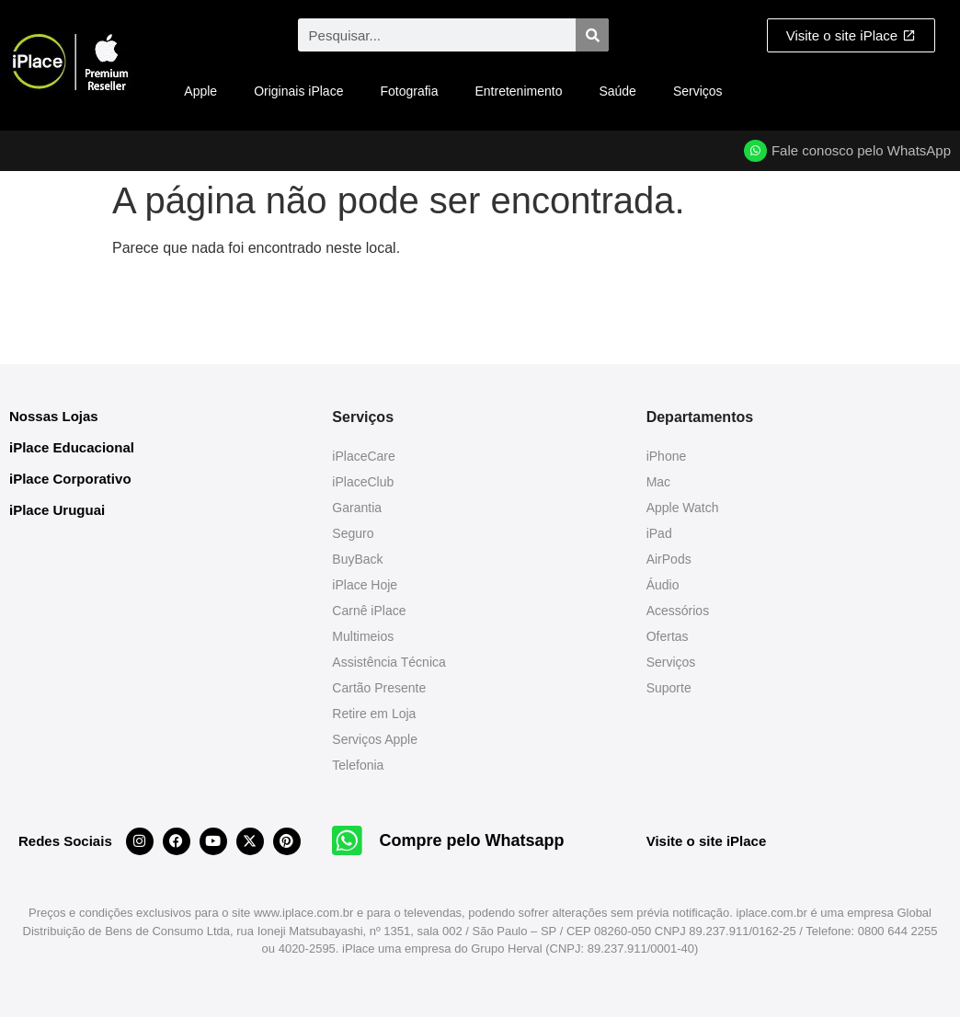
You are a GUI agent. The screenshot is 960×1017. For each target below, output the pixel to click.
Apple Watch (682, 507)
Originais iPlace (298, 91)
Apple (200, 91)
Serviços (698, 91)
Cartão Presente (379, 687)
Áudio (663, 584)
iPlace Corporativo (70, 478)
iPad (659, 533)
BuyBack (357, 559)
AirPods (668, 559)
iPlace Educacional (71, 447)
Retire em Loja (374, 713)
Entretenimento (518, 91)
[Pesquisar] (592, 34)
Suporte (668, 687)
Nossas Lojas (53, 416)
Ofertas (667, 636)
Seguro (352, 533)
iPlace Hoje (364, 584)
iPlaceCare (363, 456)
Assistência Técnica (388, 662)
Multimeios (363, 636)
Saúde (617, 91)
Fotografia (409, 91)
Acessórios (677, 610)
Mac (658, 481)
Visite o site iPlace (706, 841)
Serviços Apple (374, 739)
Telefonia (357, 765)
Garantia (357, 507)
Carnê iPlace (369, 610)
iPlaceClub (363, 481)
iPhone (666, 456)
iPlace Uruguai (57, 510)
